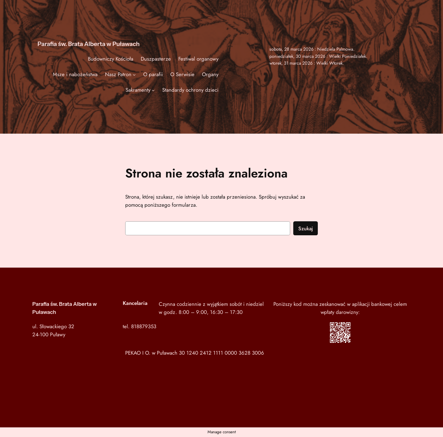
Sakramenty (138, 90)
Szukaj (305, 228)
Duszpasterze (156, 58)
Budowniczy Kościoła (110, 58)
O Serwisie (182, 74)
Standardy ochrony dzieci (190, 90)
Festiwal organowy (198, 58)
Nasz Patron (118, 74)
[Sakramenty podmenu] (153, 89)
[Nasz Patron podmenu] (134, 74)
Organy (210, 74)
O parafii (153, 74)
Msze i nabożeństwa (75, 74)
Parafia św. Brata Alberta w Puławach (89, 44)
